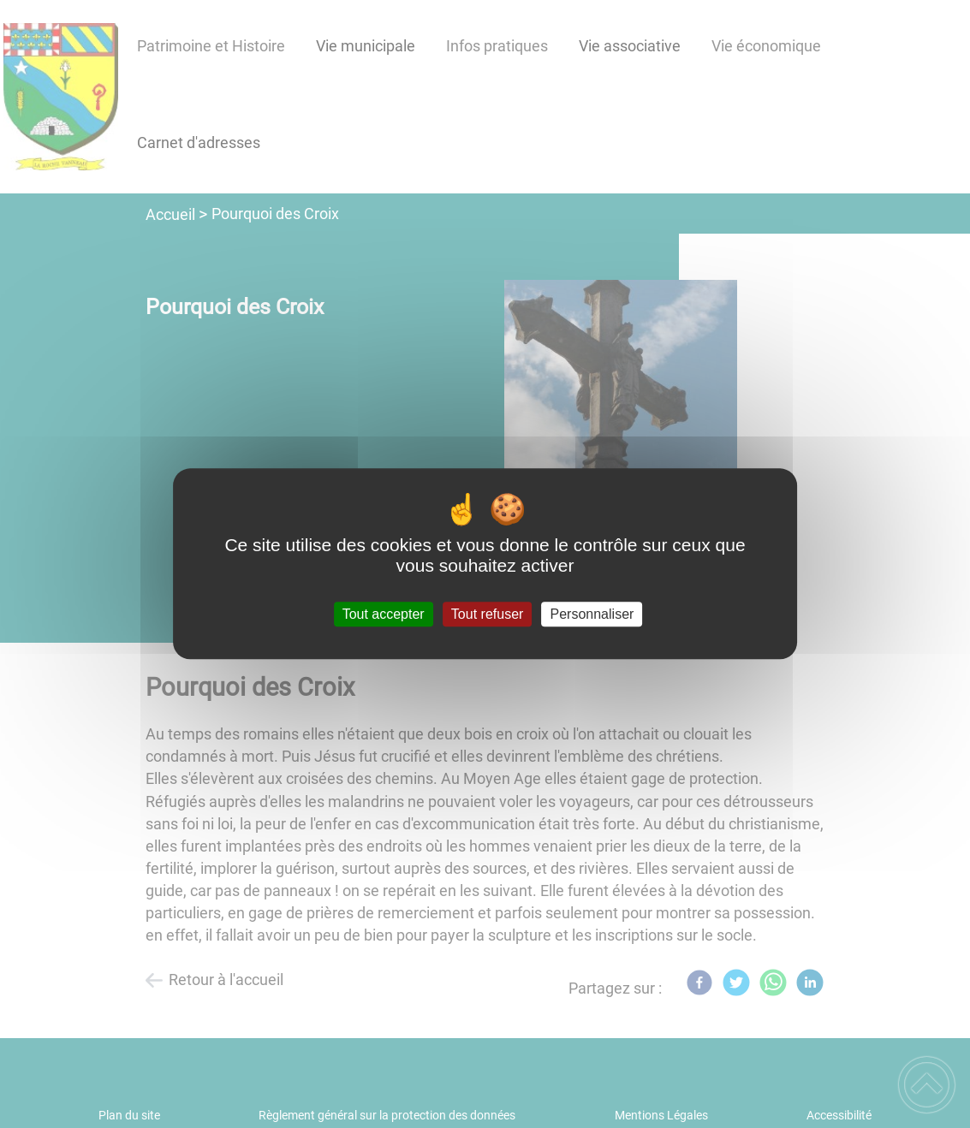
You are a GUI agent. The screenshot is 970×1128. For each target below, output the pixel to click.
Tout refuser (487, 614)
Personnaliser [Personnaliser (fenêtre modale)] (592, 614)
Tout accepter (383, 614)
